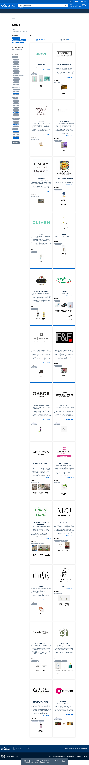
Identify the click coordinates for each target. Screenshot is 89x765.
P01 (41, 378)
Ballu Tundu (60, 552)
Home (13, 18)
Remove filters (15, 142)
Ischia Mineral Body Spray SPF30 (41, 85)
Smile (41, 207)
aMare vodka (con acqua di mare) (57, 674)
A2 (57, 731)
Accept (63, 761)
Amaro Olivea (70, 673)
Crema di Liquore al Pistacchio (61, 607)
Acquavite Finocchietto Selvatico (34, 557)
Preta (64, 151)
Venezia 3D (64, 377)
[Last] (60, 744)
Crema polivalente (41, 263)
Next (51, 81)
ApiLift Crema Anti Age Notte (64, 313)
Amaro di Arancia (64, 674)
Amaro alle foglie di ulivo (64, 255)
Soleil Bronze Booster (63, 93)
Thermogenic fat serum (40, 436)
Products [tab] (64, 40)
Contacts (84, 761)
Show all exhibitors (20, 7)
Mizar (44, 673)
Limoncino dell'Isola (44, 320)
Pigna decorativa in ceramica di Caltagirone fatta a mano (63, 203)
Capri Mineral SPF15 (34, 85)
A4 (64, 731)
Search (14, 29)
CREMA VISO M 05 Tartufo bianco (63, 495)
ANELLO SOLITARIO (64, 436)
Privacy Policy (70, 761)
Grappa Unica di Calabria (37, 320)
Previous (30, 81)
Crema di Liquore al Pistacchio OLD (67, 607)
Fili (67, 552)
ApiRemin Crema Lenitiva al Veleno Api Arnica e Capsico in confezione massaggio (70, 316)
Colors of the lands (34, 495)
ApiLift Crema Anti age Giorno (57, 313)
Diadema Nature (37, 674)
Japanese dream (47, 495)
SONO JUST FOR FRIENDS (41, 735)
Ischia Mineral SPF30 (47, 85)
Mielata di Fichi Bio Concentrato (47, 557)
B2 (70, 731)
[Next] (57, 744)
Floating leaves (41, 495)
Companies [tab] (40, 40)
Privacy (56, 760)
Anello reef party (41, 617)
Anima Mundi (40, 149)
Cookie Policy (62, 760)
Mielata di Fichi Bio (41, 556)
